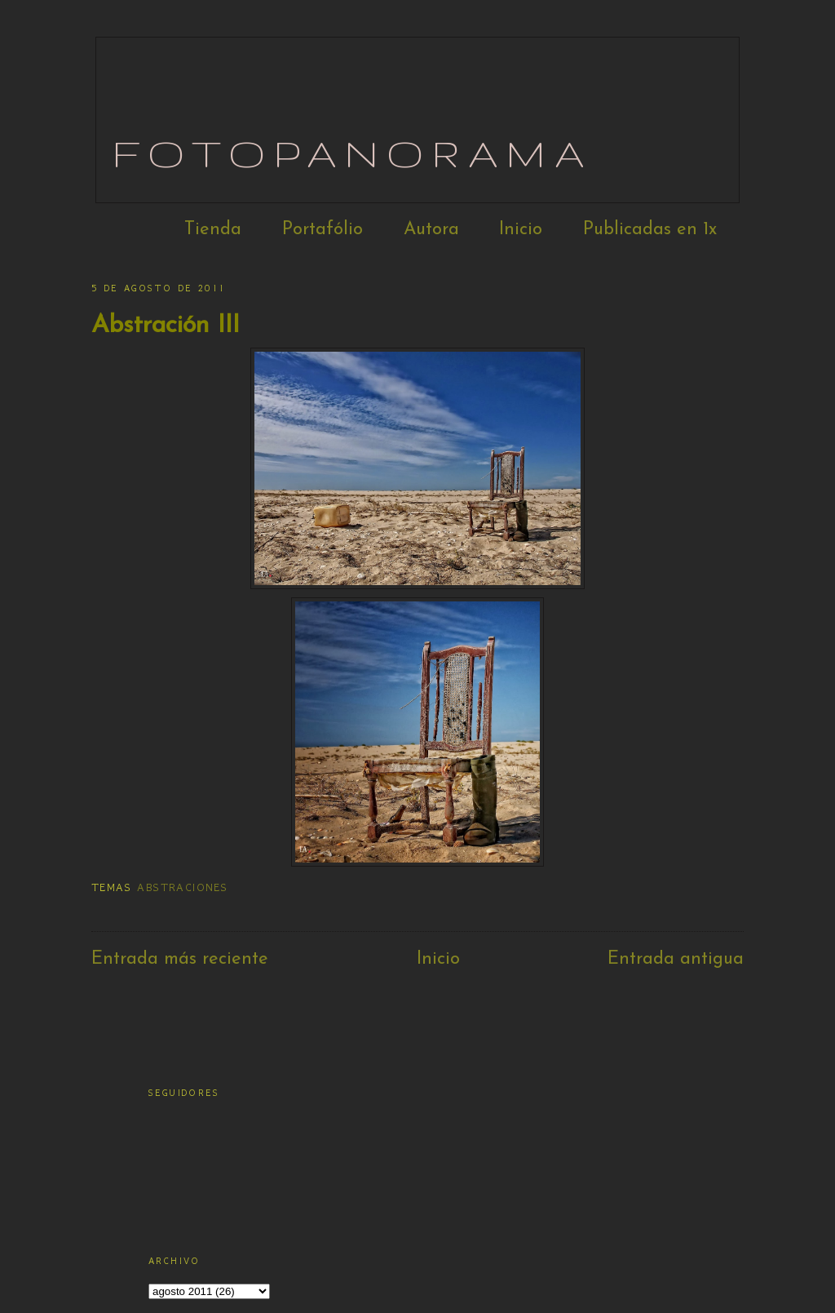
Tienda (212, 229)
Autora (431, 229)
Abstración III (165, 326)
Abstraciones (182, 887)
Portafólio (322, 229)
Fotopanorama (353, 153)
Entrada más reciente (179, 959)
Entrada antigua (675, 959)
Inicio (520, 229)
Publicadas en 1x (650, 229)
